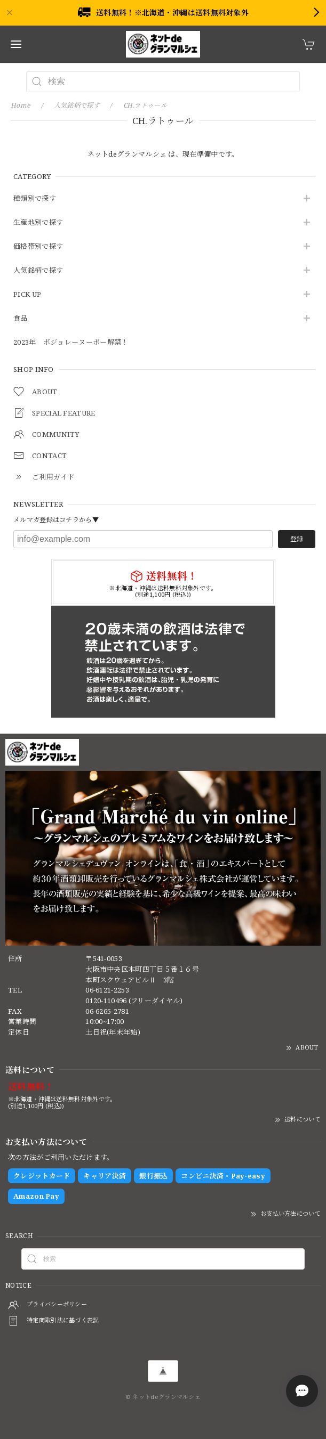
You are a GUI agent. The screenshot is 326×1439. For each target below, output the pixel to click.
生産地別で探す (38, 222)
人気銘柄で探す (38, 270)
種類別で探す (34, 198)
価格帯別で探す (38, 246)
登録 (296, 538)
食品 (20, 318)
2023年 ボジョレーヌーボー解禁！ (70, 342)
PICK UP (27, 294)
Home (20, 105)
